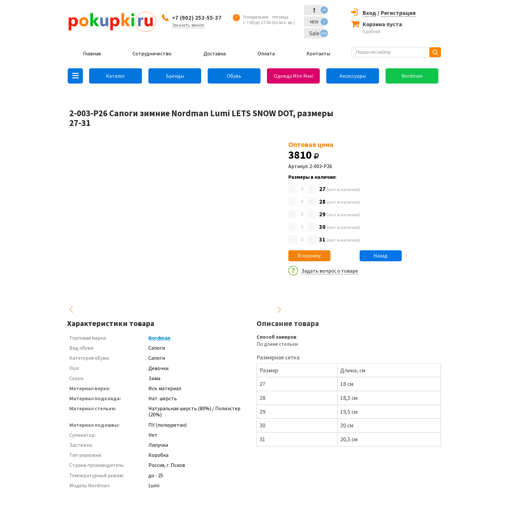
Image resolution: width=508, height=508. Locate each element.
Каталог (115, 76)
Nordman (411, 76)
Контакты (318, 53)
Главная (92, 53)
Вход (369, 13)
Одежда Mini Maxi (293, 76)
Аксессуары (353, 76)
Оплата (266, 53)
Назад (380, 255)
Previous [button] (71, 309)
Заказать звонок (188, 25)
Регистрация (398, 13)
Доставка (214, 53)
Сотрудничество (152, 53)
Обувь (234, 76)
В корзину (309, 255)
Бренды (175, 76)
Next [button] (279, 309)
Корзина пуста (382, 24)
